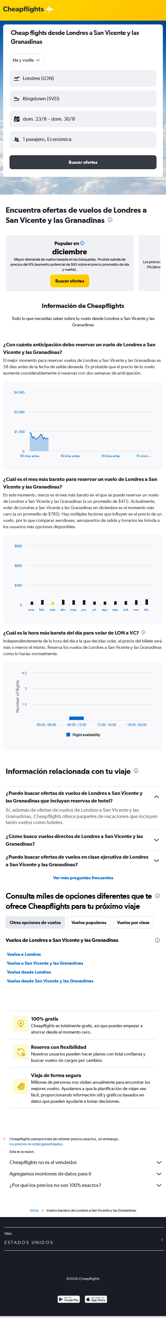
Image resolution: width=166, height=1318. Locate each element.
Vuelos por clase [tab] (133, 922)
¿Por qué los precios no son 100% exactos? (86, 1185)
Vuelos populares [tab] (88, 922)
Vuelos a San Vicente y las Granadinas (45, 963)
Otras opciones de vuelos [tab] (35, 922)
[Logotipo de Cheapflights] (23, 10)
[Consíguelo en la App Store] (96, 1300)
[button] (83, 78)
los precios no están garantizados (35, 1144)
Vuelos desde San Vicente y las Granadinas (50, 980)
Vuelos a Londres (24, 954)
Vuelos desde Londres (29, 972)
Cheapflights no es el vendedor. (86, 1162)
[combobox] (26, 60)
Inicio (34, 1210)
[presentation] (110, 220)
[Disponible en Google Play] (69, 1300)
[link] (69, 281)
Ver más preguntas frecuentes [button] (83, 877)
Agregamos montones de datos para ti (86, 1174)
